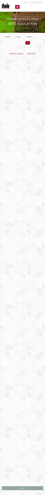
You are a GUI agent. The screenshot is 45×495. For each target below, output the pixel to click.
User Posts (31, 54)
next (22, 488)
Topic (7, 37)
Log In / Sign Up (36, 2)
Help (26, 2)
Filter (29, 37)
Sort (18, 37)
